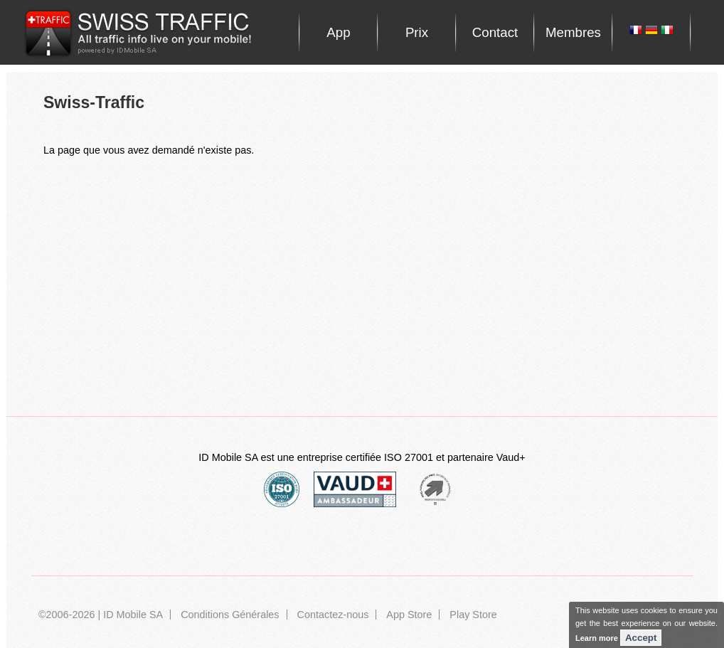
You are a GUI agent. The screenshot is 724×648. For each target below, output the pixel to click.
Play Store (472, 614)
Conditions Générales (230, 614)
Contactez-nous (333, 614)
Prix (416, 32)
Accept (640, 637)
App (338, 32)
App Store (409, 614)
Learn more (596, 638)
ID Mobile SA (133, 614)
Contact (495, 32)
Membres (573, 32)
